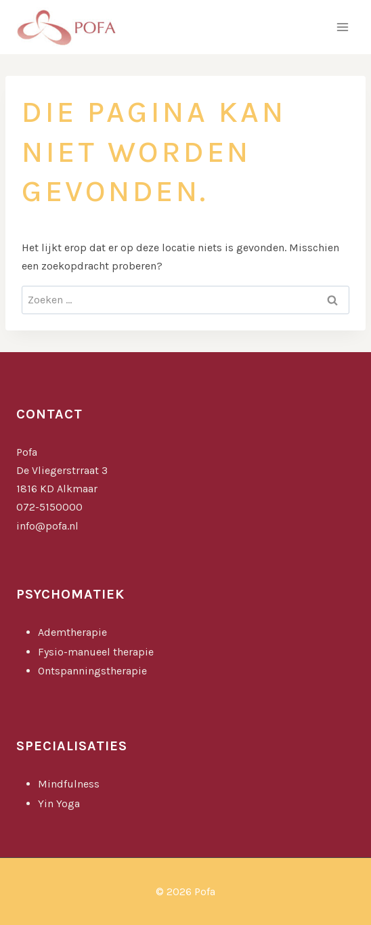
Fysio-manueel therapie (96, 651)
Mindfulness (70, 783)
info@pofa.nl (47, 525)
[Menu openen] (342, 26)
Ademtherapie (72, 632)
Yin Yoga (60, 803)
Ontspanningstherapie (92, 670)
